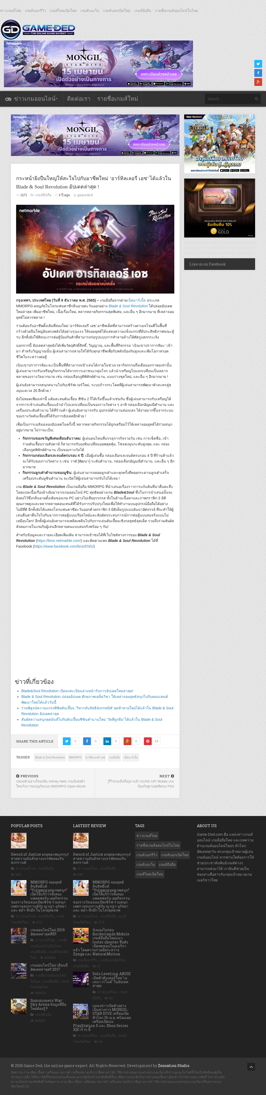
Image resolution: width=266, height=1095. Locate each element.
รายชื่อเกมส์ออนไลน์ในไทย (176, 11)
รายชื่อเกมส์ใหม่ (117, 99)
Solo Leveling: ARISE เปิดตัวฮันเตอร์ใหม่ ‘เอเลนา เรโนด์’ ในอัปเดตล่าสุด (111, 979)
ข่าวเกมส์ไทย (10, 11)
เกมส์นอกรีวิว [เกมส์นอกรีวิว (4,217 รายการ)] (146, 855)
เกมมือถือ (114, 757)
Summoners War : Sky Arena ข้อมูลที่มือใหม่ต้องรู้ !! (48, 1004)
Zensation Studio (173, 1065)
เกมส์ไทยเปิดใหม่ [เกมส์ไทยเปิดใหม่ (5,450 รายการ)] (149, 874)
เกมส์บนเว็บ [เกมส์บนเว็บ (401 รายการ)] (145, 864)
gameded (85, 195)
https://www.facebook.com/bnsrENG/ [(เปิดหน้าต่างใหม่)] (64, 546)
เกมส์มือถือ (142, 11)
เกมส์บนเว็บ (90, 11)
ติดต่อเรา (79, 99)
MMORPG (75, 757)
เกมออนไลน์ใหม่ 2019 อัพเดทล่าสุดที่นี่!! (47, 931)
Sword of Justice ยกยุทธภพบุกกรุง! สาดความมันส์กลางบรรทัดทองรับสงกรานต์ (40, 858)
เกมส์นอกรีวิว (35, 11)
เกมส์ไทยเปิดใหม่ (63, 11)
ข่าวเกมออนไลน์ (34, 99)
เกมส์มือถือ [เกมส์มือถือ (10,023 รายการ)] (167, 864)
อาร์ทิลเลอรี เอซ (95, 757)
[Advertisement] (95, 617)
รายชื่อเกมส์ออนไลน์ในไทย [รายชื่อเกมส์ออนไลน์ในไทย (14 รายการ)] (157, 845)
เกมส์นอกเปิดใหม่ (116, 11)
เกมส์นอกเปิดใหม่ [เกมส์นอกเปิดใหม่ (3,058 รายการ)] (175, 855)
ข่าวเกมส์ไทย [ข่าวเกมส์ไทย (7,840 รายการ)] (146, 836)
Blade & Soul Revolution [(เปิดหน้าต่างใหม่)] (128, 306)
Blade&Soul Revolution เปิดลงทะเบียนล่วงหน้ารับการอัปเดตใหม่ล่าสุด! (77, 691)
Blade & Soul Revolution (50, 757)
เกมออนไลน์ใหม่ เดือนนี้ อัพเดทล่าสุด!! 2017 (49, 967)
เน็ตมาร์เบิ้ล (131, 757)
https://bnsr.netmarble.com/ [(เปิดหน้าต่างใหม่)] (59, 541)
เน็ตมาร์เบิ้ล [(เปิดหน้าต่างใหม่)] (136, 300)
